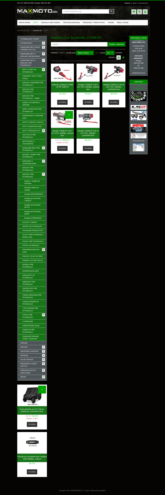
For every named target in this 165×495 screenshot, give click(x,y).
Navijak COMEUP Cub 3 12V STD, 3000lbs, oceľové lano (88, 87)
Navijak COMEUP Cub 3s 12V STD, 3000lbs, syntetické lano (113, 87)
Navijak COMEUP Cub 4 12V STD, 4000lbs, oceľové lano (62, 133)
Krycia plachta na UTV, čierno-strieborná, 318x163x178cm (32, 410)
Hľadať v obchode (116, 44)
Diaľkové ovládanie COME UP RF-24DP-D (62, 86)
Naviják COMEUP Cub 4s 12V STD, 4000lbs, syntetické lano (88, 133)
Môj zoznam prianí (143, 3)
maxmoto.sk (37, 30)
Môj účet (134, 3)
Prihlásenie (127, 3)
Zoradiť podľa (71, 53)
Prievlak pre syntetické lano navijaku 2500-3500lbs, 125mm (32, 458)
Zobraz (102, 53)
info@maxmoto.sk (138, 73)
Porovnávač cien (138, 141)
